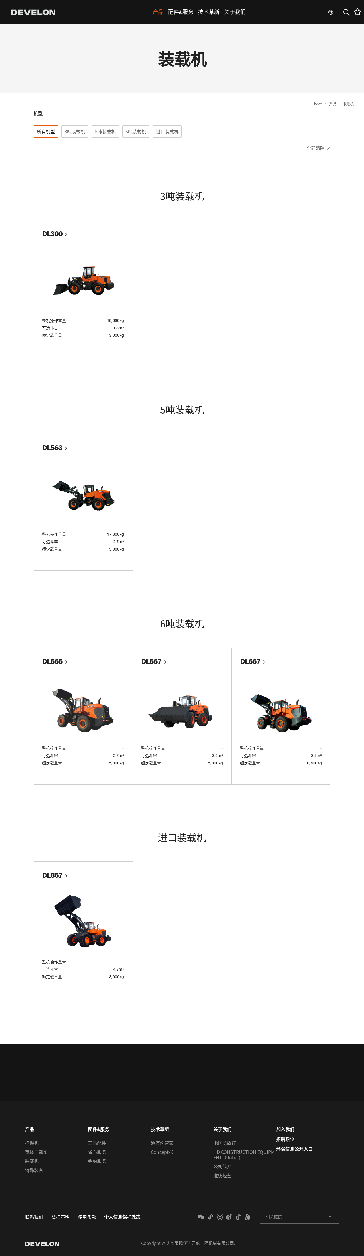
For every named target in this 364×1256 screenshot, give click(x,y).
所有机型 (46, 131)
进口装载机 (167, 131)
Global (330, 12)
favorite (357, 11)
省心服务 (97, 1153)
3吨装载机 (75, 131)
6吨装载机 (135, 131)
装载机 (32, 1162)
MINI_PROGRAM (199, 1218)
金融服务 (97, 1162)
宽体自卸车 (36, 1153)
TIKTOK (233, 1218)
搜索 (346, 12)
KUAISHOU (244, 1218)
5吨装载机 (105, 131)
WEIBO (222, 1218)
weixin (210, 1218)
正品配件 (97, 1144)
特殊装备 (34, 1171)
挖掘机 (32, 1144)
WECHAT (187, 1218)
